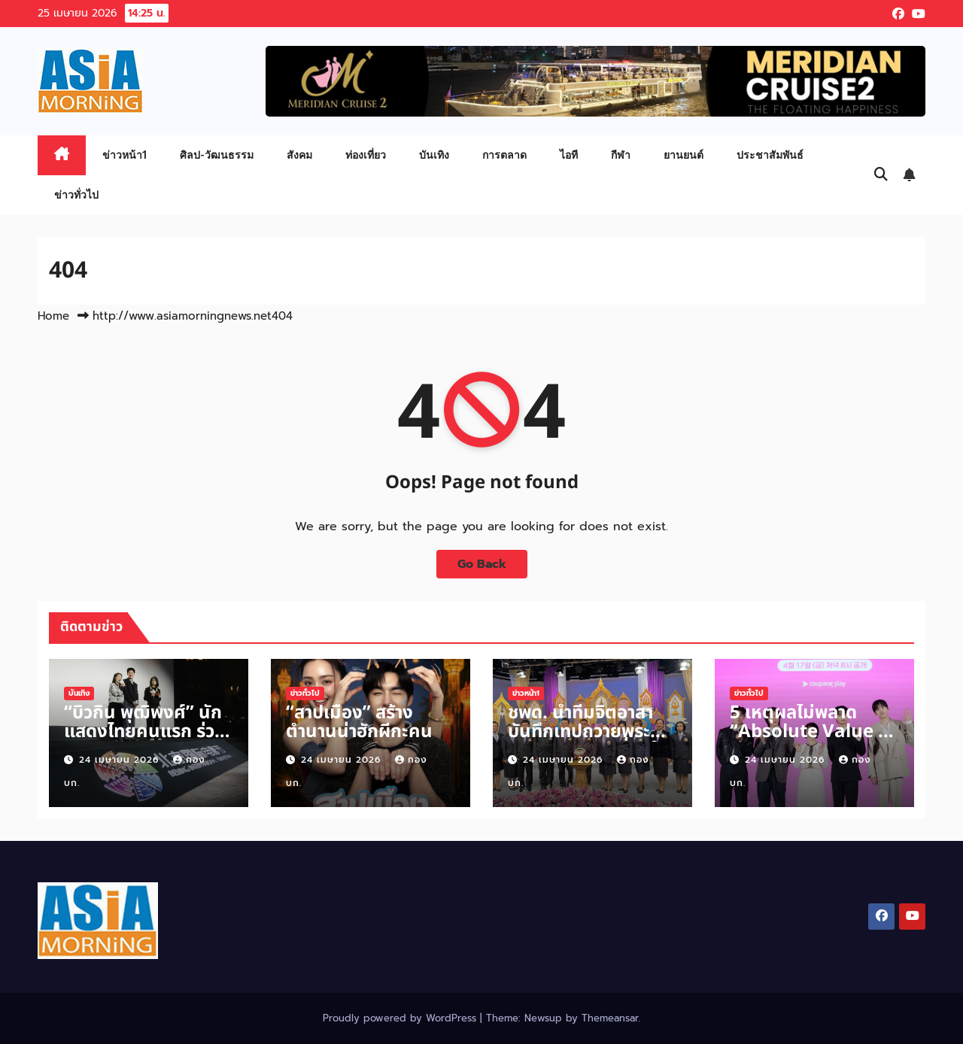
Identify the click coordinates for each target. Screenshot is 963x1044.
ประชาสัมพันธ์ (770, 154)
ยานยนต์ (683, 154)
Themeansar (610, 1018)
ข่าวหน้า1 (124, 154)
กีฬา (620, 154)
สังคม (299, 154)
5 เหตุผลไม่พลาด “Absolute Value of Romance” (813, 732)
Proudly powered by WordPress (401, 1018)
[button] (881, 174)
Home (53, 316)
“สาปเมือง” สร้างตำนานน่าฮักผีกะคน (359, 722)
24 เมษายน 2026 (121, 759)
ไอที (569, 154)
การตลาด (504, 154)
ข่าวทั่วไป (76, 194)
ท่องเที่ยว (365, 154)
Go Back (481, 564)
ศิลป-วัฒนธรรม (217, 154)
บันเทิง (434, 154)
